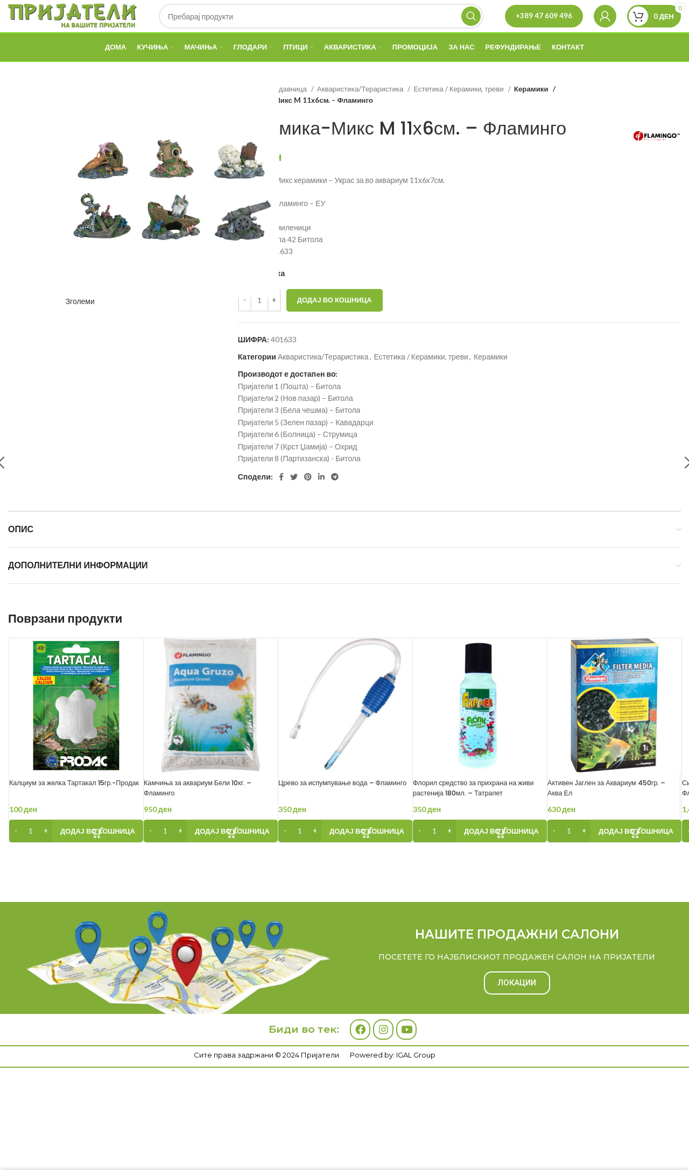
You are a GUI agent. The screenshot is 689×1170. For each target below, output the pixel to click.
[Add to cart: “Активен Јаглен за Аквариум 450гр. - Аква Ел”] (614, 854)
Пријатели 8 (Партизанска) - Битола (299, 482)
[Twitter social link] (294, 501)
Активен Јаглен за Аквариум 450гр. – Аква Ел (602, 811)
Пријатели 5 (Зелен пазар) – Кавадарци (306, 445)
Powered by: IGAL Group (392, 1106)
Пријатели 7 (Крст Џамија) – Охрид (297, 470)
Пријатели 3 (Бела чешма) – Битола (299, 433)
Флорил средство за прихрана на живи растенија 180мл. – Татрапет (478, 811)
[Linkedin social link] (321, 501)
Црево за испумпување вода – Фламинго (337, 811)
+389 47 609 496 (544, 27)
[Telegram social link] (335, 501)
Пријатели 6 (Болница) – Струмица (297, 457)
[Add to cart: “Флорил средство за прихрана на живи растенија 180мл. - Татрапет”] (480, 854)
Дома (247, 112)
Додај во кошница (334, 323)
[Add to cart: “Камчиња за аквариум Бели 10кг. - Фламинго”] (210, 854)
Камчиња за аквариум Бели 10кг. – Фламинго (209, 811)
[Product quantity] (259, 324)
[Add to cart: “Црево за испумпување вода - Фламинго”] (345, 854)
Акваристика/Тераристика (361, 112)
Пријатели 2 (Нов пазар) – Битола (295, 421)
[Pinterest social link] (308, 501)
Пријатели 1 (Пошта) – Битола (289, 409)
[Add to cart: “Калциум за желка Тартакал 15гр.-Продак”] (76, 854)
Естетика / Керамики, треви (459, 112)
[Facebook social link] (281, 501)
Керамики (531, 112)
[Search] (323, 28)
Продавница (287, 112)
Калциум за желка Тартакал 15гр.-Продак (75, 811)
